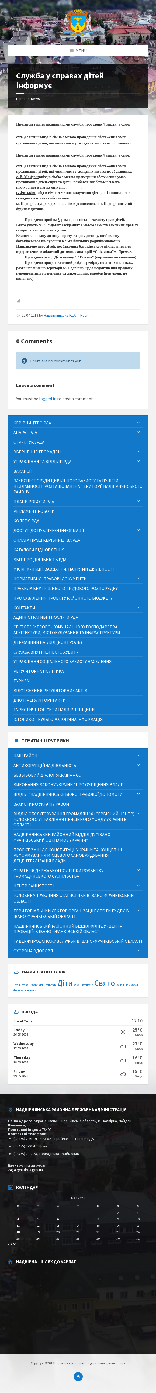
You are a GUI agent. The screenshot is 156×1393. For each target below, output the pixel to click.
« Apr (12, 1244)
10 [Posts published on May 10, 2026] (138, 1219)
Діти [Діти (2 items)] (64, 983)
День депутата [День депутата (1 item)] (48, 985)
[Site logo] (78, 34)
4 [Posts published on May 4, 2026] (18, 1219)
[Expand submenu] (138, 423)
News (35, 98)
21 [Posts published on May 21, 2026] (77, 1232)
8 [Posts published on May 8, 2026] (98, 1219)
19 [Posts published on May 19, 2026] (38, 1232)
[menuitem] (78, 423)
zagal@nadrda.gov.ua (25, 1169)
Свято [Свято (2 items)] (104, 983)
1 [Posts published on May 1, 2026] (98, 1213)
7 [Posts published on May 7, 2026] (78, 1219)
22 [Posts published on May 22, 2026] (98, 1232)
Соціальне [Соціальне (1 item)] (122, 985)
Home (21, 98)
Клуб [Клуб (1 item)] (76, 985)
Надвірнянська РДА (60, 315)
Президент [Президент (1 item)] (86, 985)
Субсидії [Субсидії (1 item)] (134, 985)
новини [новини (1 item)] (31, 990)
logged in (47, 398)
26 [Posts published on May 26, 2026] (38, 1238)
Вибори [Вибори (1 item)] (33, 985)
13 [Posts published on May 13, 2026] (58, 1225)
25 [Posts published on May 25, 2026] (18, 1238)
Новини (86, 315)
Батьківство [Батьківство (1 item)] (20, 985)
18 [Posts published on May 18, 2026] (18, 1232)
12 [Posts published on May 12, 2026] (38, 1225)
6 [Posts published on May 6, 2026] (58, 1219)
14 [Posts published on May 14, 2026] (77, 1225)
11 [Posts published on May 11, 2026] (18, 1225)
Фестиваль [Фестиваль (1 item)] (19, 990)
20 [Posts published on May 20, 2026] (58, 1232)
